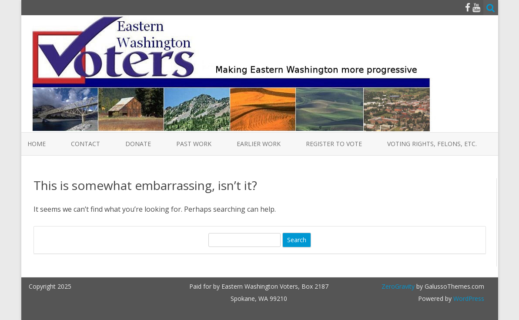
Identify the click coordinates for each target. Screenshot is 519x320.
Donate (138, 144)
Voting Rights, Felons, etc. (432, 144)
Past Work (193, 144)
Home (36, 144)
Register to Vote (334, 144)
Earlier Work (259, 144)
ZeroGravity (398, 286)
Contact (85, 144)
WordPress (468, 298)
